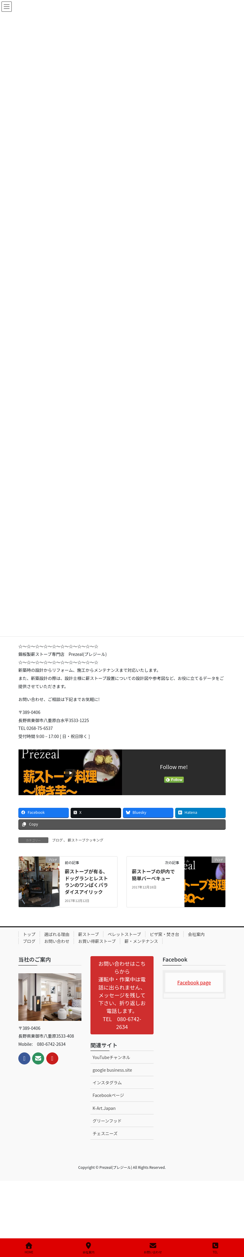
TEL (215, 1248)
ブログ (57, 839)
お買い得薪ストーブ (97, 941)
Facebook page (194, 982)
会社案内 (196, 934)
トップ (29, 934)
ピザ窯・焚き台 (164, 934)
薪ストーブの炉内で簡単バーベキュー (153, 875)
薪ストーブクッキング (85, 839)
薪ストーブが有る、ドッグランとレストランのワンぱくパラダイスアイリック (86, 881)
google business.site (112, 1070)
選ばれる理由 (56, 934)
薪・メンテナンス (141, 941)
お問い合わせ (56, 941)
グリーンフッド (107, 1121)
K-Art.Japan (104, 1108)
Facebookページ (108, 1095)
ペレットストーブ (124, 934)
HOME (29, 1248)
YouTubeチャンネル (111, 1057)
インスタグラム (107, 1082)
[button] (122, 995)
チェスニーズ (105, 1133)
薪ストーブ (88, 934)
